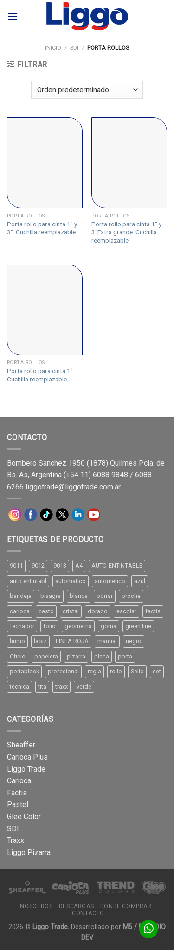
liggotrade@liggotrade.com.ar (73, 486)
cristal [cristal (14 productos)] (71, 611)
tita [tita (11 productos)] (42, 686)
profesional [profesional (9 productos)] (63, 671)
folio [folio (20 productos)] (49, 626)
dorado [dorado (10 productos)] (98, 611)
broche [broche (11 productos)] (131, 595)
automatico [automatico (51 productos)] (70, 580)
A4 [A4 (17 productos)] (79, 565)
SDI (74, 47)
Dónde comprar (126, 906)
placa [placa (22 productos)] (101, 656)
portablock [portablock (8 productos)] (24, 671)
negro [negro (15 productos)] (134, 641)
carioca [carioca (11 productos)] (20, 611)
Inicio (53, 47)
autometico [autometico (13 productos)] (110, 580)
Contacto (88, 913)
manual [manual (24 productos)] (107, 641)
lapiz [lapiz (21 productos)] (40, 641)
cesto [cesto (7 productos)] (46, 611)
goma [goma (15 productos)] (108, 626)
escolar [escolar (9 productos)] (126, 611)
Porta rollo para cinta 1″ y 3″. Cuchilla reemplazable (42, 228)
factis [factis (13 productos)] (153, 611)
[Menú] (12, 16)
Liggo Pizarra (29, 852)
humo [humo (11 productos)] (17, 641)
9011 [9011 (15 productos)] (16, 565)
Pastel (17, 804)
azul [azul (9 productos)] (139, 580)
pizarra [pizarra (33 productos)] (76, 656)
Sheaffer (21, 744)
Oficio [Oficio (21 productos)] (18, 656)
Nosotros (36, 906)
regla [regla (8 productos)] (94, 671)
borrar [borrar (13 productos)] (105, 595)
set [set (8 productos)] (157, 671)
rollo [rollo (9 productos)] (116, 671)
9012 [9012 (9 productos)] (38, 565)
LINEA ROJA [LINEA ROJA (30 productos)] (72, 641)
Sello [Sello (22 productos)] (137, 671)
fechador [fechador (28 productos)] (22, 626)
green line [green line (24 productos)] (138, 626)
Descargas (76, 906)
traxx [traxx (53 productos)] (61, 686)
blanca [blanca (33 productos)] (79, 595)
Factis (17, 792)
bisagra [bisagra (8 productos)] (50, 595)
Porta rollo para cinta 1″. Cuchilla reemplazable (40, 375)
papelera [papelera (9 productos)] (46, 656)
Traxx (15, 840)
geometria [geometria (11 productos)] (78, 626)
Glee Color (24, 816)
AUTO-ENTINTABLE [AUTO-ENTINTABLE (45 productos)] (116, 565)
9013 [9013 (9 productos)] (59, 565)
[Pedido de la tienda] (86, 90)
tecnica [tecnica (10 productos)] (19, 686)
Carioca (19, 780)
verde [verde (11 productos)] (84, 686)
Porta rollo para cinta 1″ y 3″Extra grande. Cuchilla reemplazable (126, 232)
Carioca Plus (27, 757)
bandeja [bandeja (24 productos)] (21, 595)
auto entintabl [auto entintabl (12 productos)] (28, 580)
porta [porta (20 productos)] (125, 656)
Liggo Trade (26, 769)
